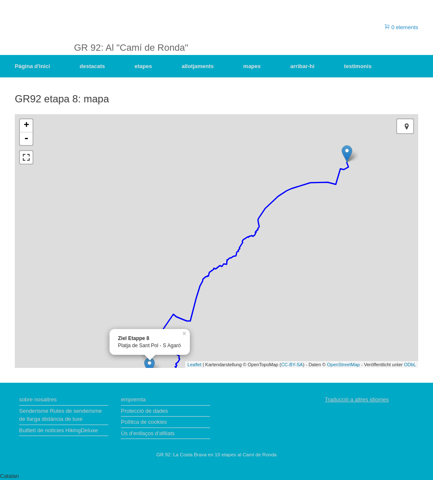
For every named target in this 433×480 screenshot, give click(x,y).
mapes (251, 66)
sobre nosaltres (38, 399)
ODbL (410, 364)
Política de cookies (144, 422)
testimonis (358, 66)
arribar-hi (302, 66)
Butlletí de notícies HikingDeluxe (58, 430)
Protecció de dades (144, 411)
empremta (133, 399)
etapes (143, 66)
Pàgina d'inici (32, 66)
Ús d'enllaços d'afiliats (148, 433)
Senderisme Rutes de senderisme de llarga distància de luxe (60, 415)
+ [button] (26, 125)
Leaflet (194, 364)
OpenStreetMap (343, 364)
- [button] (26, 138)
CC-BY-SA (292, 364)
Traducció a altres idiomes (357, 399)
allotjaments (197, 66)
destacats (92, 66)
